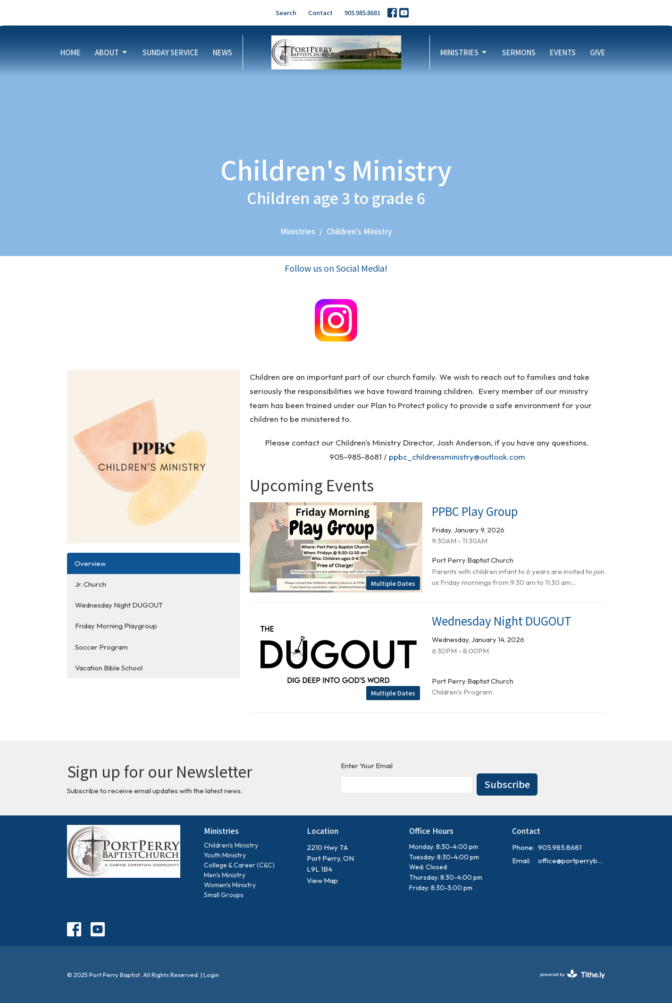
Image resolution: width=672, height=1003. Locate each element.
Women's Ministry (230, 885)
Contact (320, 12)
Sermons (519, 52)
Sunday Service (171, 52)
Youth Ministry (225, 855)
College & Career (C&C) (239, 865)
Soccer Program (101, 647)
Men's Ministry (224, 875)
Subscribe (507, 784)
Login (211, 974)
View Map (322, 880)
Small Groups (224, 895)
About (111, 52)
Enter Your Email (367, 765)
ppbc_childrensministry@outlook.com (457, 457)
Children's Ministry (231, 845)
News (222, 52)
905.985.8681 (362, 12)
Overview (90, 563)
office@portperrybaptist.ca (571, 860)
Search (286, 12)
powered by (572, 974)
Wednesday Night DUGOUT (119, 604)
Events (563, 52)
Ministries (464, 52)
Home (70, 52)
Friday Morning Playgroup (116, 625)
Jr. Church (90, 584)
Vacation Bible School (109, 667)
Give (597, 52)
